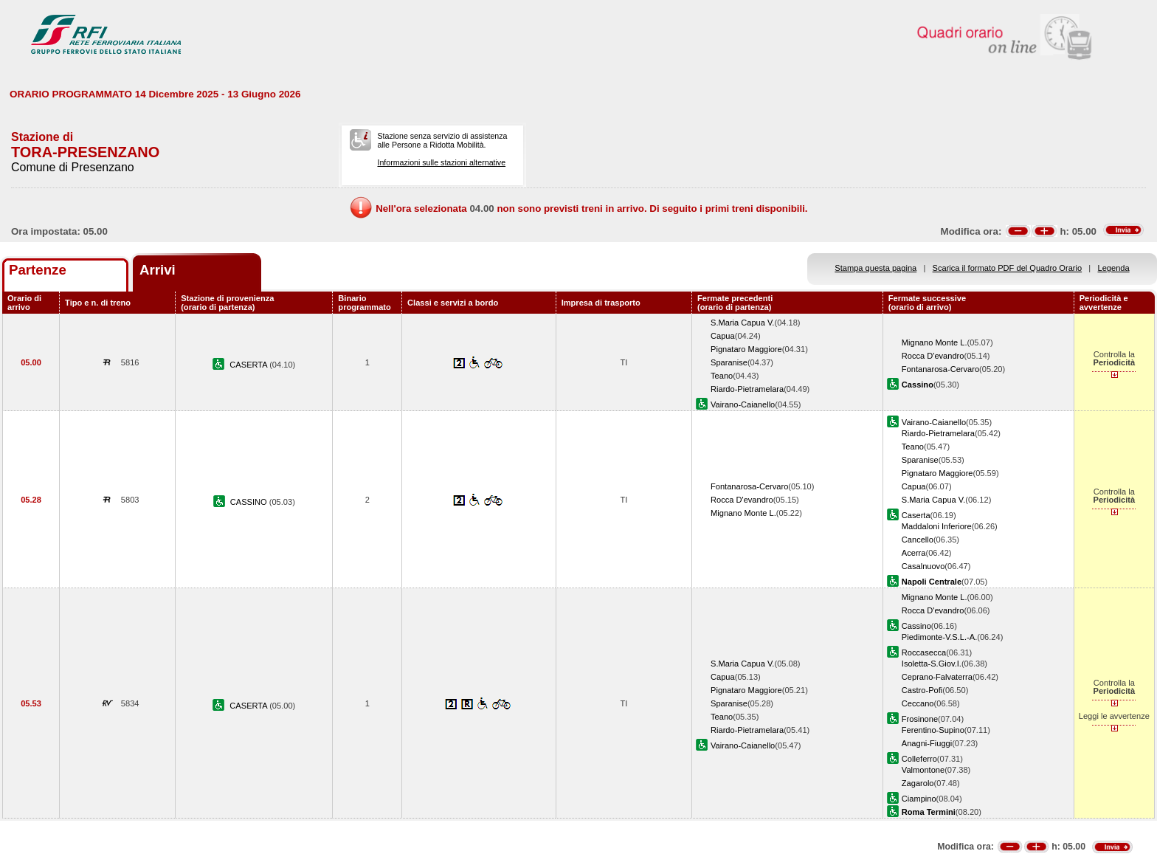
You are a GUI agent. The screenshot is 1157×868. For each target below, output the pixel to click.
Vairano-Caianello (743, 404)
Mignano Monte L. (934, 342)
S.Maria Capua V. (742, 322)
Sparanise (729, 362)
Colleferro (919, 758)
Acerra (914, 552)
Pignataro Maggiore (746, 349)
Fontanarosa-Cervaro (940, 369)
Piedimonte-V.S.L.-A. (939, 637)
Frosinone (920, 718)
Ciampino (919, 798)
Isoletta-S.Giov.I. (931, 663)
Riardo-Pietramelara (747, 389)
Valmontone (923, 769)
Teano (722, 375)
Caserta (916, 515)
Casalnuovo (923, 566)
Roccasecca (924, 652)
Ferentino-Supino (933, 730)
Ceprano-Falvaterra (937, 676)
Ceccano (918, 703)
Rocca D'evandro (933, 355)
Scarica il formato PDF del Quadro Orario (1007, 268)
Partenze (37, 270)
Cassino (916, 625)
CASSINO (249, 501)
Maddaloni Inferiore (937, 526)
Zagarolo (918, 783)
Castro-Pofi (922, 690)
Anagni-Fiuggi (927, 743)
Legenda (1114, 268)
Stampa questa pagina (875, 268)
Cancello (917, 539)
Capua (723, 335)
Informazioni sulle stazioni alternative (441, 162)
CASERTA (249, 364)
